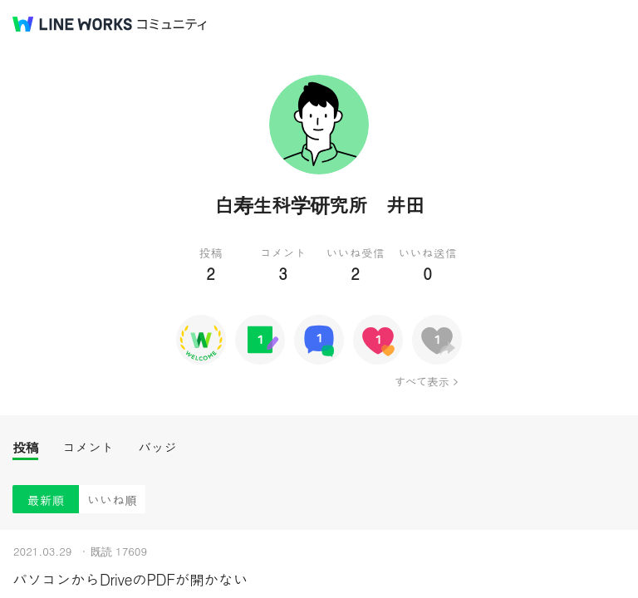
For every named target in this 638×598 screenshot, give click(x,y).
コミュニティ (172, 24)
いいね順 (112, 499)
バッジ (157, 447)
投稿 (25, 447)
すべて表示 (422, 381)
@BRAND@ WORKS (72, 24)
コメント (88, 447)
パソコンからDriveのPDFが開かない (130, 579)
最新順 (46, 499)
